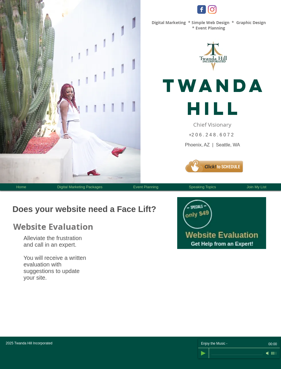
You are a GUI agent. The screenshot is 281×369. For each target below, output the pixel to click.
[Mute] (268, 353)
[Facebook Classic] (201, 9)
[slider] (274, 353)
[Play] (203, 353)
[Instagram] (212, 9)
